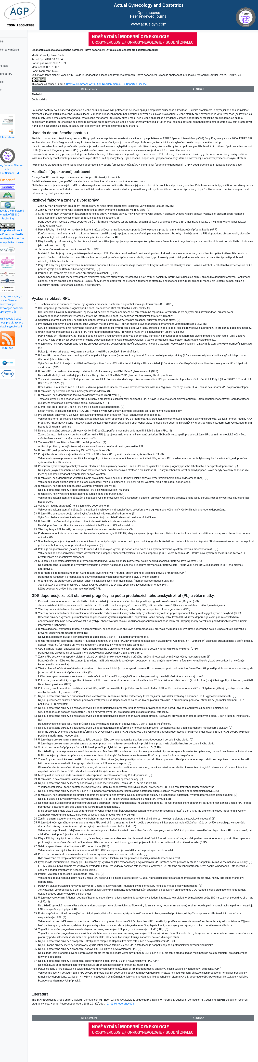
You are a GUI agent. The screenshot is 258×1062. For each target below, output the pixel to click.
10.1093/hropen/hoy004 (143, 1027)
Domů (6, 33)
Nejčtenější (9, 41)
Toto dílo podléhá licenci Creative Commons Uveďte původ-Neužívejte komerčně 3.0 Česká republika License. (19, 233)
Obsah (7, 57)
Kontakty (8, 90)
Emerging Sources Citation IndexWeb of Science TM (19, 161)
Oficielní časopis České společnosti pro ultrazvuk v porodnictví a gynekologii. (19, 322)
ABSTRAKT (202, 89)
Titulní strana (19, 126)
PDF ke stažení (97, 89)
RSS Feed (19, 340)
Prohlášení (9, 81)
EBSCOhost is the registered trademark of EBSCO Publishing (19, 210)
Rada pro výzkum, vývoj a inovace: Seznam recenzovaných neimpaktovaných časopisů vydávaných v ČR (20, 304)
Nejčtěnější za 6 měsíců (17, 49)
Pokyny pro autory (13, 73)
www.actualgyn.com (149, 24)
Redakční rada (11, 65)
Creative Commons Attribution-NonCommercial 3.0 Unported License (118, 84)
